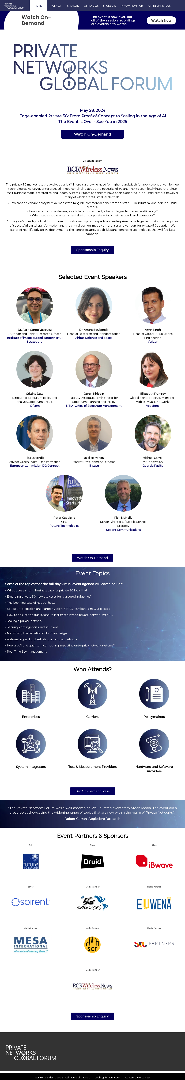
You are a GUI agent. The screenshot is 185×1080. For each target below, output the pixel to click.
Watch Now (161, 20)
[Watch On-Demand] (92, 134)
